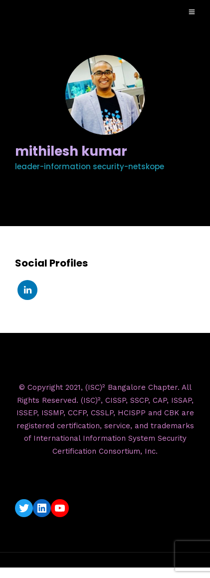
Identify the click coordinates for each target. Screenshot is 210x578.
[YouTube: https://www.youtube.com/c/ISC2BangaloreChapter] (60, 508)
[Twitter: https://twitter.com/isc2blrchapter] (24, 508)
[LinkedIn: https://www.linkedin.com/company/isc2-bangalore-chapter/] (42, 508)
